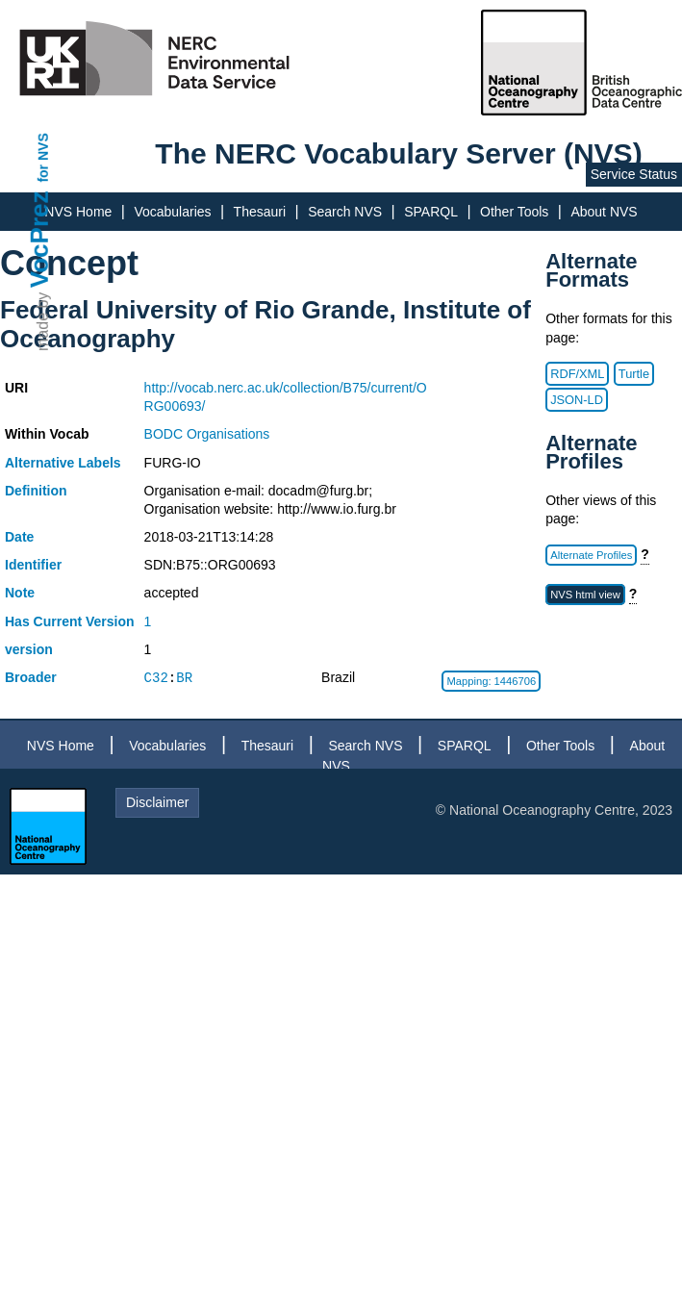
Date (19, 537)
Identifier (33, 564)
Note (20, 592)
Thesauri (260, 211)
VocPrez (39, 239)
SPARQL (431, 211)
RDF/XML (577, 374)
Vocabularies (172, 211)
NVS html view (585, 594)
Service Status (634, 174)
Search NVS (345, 211)
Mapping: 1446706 (491, 681)
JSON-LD (576, 400)
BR (184, 678)
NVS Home (78, 211)
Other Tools (514, 211)
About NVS (603, 211)
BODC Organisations (207, 434)
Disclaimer (157, 802)
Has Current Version (70, 621)
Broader (31, 677)
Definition (36, 490)
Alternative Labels (63, 462)
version (29, 649)
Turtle (634, 374)
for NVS (43, 157)
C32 (156, 678)
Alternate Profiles (591, 555)
